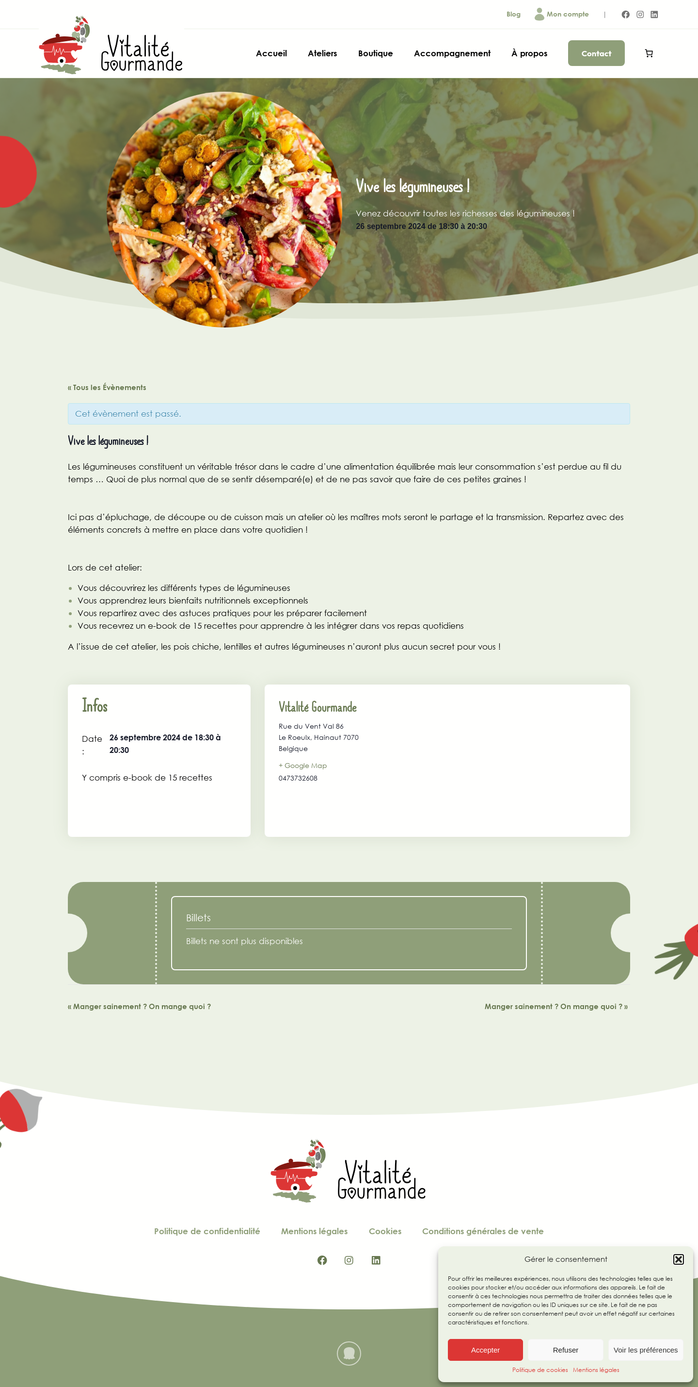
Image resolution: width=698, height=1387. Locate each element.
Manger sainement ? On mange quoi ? (139, 1006)
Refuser (566, 1350)
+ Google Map (303, 765)
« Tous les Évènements (107, 387)
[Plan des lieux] (526, 761)
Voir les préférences (646, 1350)
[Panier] (649, 53)
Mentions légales (596, 1370)
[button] (678, 1259)
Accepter (485, 1350)
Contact (597, 53)
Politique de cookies (540, 1370)
